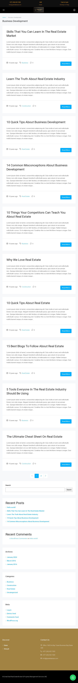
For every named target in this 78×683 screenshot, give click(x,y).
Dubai (6, 645)
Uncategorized (12, 592)
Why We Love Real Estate (23, 260)
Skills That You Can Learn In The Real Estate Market (25, 511)
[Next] (46, 476)
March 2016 (11, 561)
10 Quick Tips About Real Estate (28, 303)
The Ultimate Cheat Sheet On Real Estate (34, 436)
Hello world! (11, 507)
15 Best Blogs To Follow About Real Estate (35, 346)
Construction (26, 106)
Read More (66, 64)
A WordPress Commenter (18, 538)
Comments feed (13, 617)
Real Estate (26, 149)
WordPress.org (12, 621)
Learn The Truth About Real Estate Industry (35, 79)
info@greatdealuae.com (15, 4)
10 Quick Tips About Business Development (35, 122)
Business (25, 63)
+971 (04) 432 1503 (15, 2)
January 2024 (12, 557)
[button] (73, 678)
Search (8, 485)
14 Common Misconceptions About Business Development (28, 521)
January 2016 (12, 564)
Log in (9, 610)
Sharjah (6, 649)
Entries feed (11, 613)
